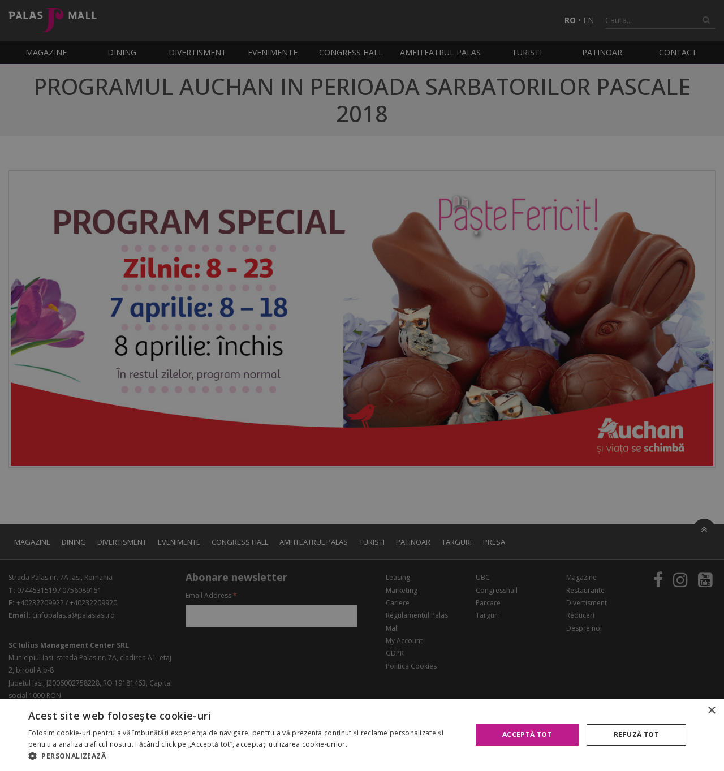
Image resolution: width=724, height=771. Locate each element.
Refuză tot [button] (636, 734)
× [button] (711, 711)
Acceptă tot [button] (527, 734)
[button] (243, 756)
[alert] (362, 385)
